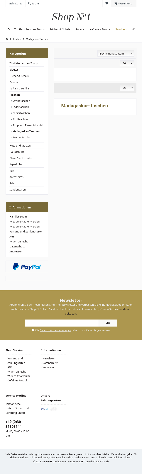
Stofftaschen (20, 119)
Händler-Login (18, 216)
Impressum (16, 251)
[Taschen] (121, 29)
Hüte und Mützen (20, 145)
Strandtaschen (21, 101)
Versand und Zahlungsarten (26, 231)
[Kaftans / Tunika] (100, 29)
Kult (11, 170)
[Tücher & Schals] (60, 29)
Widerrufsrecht (18, 241)
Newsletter (49, 358)
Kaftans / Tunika (19, 88)
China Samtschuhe (20, 158)
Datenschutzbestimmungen (55, 330)
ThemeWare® (101, 461)
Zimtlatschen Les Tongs (23, 63)
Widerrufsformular (18, 376)
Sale (11, 183)
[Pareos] (80, 29)
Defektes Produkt (17, 380)
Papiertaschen (21, 113)
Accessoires (16, 177)
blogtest (14, 69)
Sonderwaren (17, 189)
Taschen (14, 94)
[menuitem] (123, 3)
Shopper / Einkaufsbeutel (27, 125)
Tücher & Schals (19, 76)
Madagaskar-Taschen (26, 131)
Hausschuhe (16, 152)
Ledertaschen (20, 107)
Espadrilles (16, 164)
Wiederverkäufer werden (24, 221)
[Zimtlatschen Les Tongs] (29, 29)
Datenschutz (17, 246)
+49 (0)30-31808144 (14, 424)
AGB (12, 236)
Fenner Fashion (21, 137)
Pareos (13, 82)
